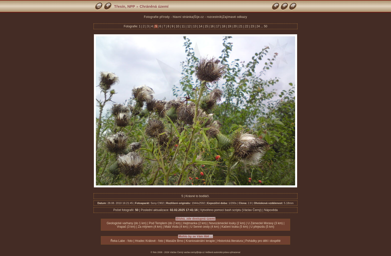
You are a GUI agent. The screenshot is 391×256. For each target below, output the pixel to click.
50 (265, 26)
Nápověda (271, 210)
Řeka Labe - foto (122, 241)
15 (206, 26)
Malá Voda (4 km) (176, 226)
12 (189, 26)
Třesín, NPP (124, 6)
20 (235, 26)
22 (246, 26)
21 (240, 26)
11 (183, 26)
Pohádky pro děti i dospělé (262, 241)
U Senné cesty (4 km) (204, 226)
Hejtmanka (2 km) (195, 223)
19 (229, 26)
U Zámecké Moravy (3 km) (265, 223)
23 (252, 26)
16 (211, 26)
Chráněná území (154, 6)
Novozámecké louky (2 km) (227, 223)
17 (217, 26)
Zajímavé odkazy (235, 17)
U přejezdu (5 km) (262, 226)
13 (194, 26)
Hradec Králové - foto (149, 241)
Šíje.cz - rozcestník (208, 17)
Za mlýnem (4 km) (150, 226)
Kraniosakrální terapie (200, 241)
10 (177, 26)
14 (200, 26)
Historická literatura (230, 241)
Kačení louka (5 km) (234, 226)
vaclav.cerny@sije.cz (194, 252)
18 (223, 26)
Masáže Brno (174, 241)
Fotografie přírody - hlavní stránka (168, 17)
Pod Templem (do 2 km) (165, 223)
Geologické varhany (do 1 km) (126, 223)
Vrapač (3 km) (126, 226)
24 (258, 26)
